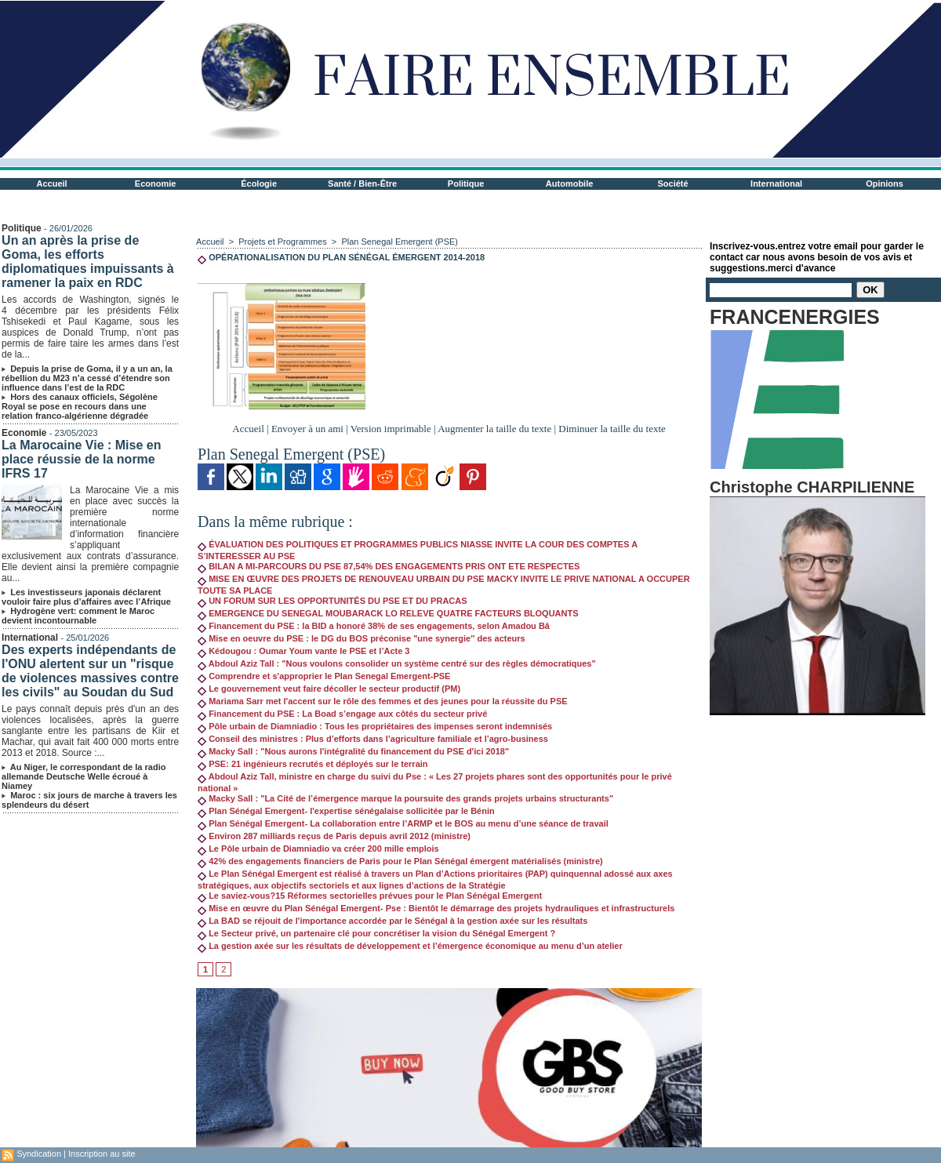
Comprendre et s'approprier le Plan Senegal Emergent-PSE (324, 676)
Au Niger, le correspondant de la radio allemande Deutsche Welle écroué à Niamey (83, 776)
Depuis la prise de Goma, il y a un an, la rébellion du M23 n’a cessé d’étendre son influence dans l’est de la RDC (87, 378)
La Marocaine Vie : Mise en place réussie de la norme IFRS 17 (81, 459)
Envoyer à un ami (307, 428)
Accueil (52, 183)
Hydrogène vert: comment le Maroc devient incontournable (78, 615)
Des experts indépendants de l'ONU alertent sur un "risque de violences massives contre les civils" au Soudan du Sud (90, 671)
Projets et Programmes (282, 241)
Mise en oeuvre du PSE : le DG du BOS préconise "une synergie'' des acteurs (361, 638)
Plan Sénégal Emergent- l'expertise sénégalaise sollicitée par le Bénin (346, 811)
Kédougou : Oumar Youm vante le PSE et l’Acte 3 (303, 651)
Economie (155, 183)
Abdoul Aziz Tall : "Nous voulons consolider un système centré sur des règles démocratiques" (397, 663)
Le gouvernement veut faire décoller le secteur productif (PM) (329, 688)
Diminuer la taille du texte (611, 428)
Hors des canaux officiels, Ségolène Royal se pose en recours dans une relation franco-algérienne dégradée (80, 406)
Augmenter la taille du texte (494, 428)
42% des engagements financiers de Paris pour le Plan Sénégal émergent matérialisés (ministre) (400, 861)
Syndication (38, 1153)
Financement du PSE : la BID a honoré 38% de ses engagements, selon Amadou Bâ (374, 626)
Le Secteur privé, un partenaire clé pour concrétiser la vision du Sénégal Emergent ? (376, 933)
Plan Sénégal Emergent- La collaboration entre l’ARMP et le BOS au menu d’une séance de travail (403, 823)
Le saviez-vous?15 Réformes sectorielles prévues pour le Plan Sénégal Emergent (370, 895)
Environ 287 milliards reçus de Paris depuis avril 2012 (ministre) (334, 836)
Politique (466, 183)
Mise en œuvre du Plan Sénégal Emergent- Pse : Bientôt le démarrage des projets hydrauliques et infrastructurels (436, 908)
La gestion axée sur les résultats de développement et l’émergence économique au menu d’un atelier (410, 945)
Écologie (259, 183)
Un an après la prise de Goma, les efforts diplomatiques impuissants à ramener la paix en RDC (88, 261)
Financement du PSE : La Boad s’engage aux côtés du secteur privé (342, 713)
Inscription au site (102, 1153)
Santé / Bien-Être (362, 183)
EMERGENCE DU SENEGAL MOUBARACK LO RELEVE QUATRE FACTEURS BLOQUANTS (388, 613)
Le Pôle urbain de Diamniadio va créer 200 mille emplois (318, 848)
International (776, 183)
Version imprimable (391, 428)
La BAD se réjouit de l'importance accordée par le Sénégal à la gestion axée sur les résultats (392, 920)
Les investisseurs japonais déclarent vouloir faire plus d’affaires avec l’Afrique (86, 596)
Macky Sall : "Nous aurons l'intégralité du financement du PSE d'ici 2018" (353, 751)
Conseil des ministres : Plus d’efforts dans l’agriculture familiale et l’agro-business (373, 738)
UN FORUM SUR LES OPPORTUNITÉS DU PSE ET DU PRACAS (332, 600)
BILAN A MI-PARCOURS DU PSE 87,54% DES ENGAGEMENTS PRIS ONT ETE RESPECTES (388, 566)
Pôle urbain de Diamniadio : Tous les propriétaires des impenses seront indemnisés (375, 726)
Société (673, 183)
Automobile (570, 183)
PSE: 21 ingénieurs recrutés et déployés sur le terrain (312, 764)
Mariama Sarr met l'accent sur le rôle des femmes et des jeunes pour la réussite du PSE (383, 701)
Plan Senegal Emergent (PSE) (399, 241)
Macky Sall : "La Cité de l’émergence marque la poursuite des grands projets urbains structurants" (405, 798)
